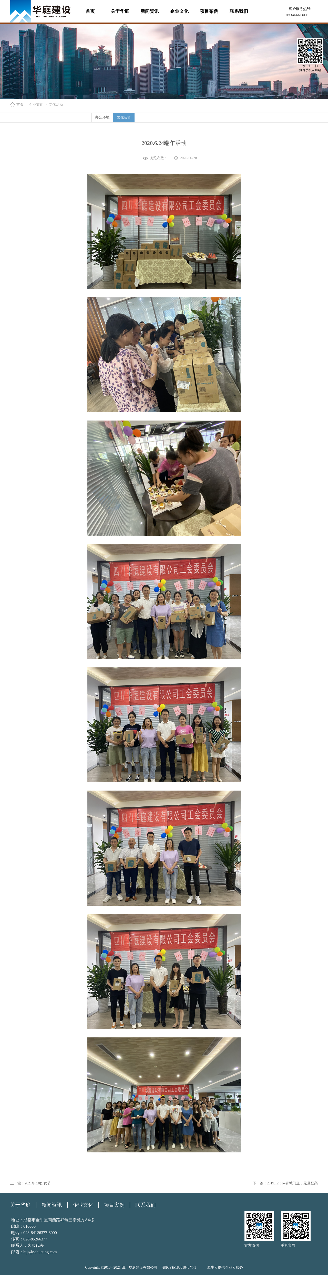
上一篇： (30, 1183)
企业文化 (36, 104)
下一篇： (285, 1183)
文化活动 (56, 104)
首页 (90, 11)
